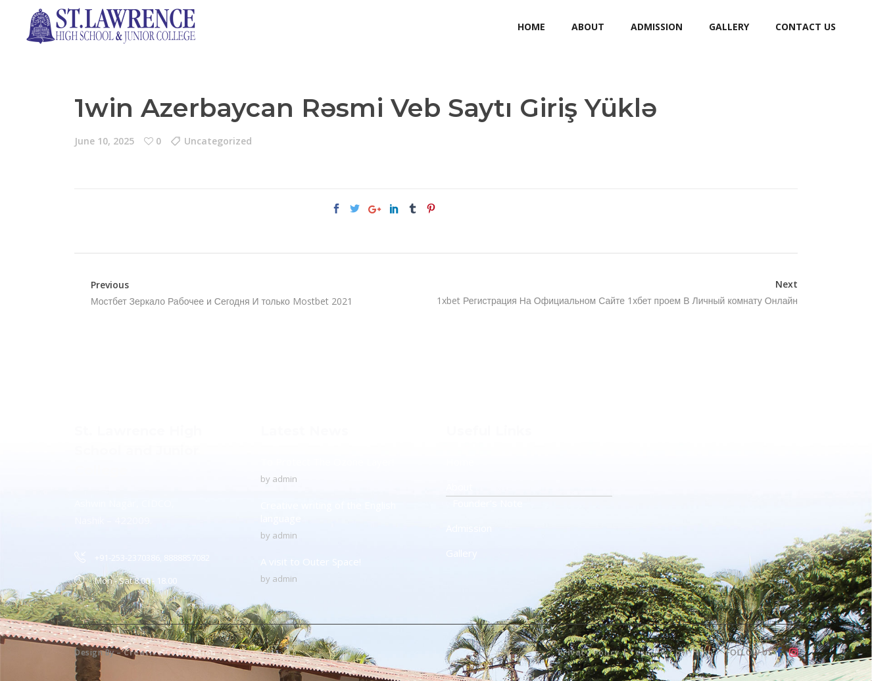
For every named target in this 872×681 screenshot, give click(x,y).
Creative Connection (170, 652)
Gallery (461, 553)
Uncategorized (218, 141)
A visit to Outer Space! (310, 561)
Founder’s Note (487, 503)
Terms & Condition (671, 652)
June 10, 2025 (104, 141)
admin (284, 479)
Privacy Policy (589, 652)
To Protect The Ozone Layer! (327, 461)
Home (460, 461)
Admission (469, 528)
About (459, 486)
